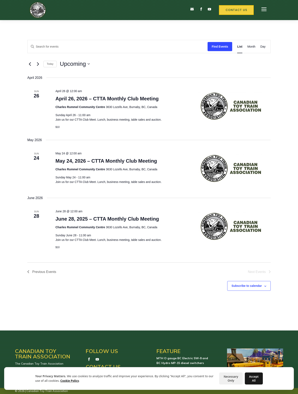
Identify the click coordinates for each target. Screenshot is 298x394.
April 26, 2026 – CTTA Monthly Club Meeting (107, 98)
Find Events (220, 46)
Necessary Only (231, 378)
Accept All (253, 378)
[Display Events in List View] (239, 46)
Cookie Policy (69, 381)
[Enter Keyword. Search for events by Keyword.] (118, 46)
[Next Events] (37, 63)
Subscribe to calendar (247, 285)
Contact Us (236, 10)
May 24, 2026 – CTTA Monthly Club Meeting (106, 161)
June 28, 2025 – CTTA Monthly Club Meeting (107, 219)
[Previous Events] (29, 63)
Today (50, 63)
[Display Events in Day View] (263, 46)
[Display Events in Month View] (251, 46)
